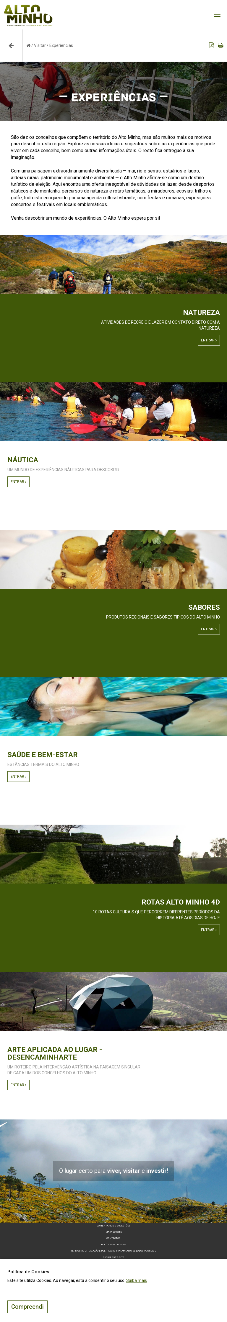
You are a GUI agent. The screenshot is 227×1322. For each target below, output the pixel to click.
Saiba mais (136, 1280)
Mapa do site (114, 1232)
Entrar (209, 340)
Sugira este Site (113, 1257)
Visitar (40, 45)
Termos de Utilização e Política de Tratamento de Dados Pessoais (113, 1250)
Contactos (113, 1238)
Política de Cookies (113, 1244)
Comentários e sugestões (114, 1225)
